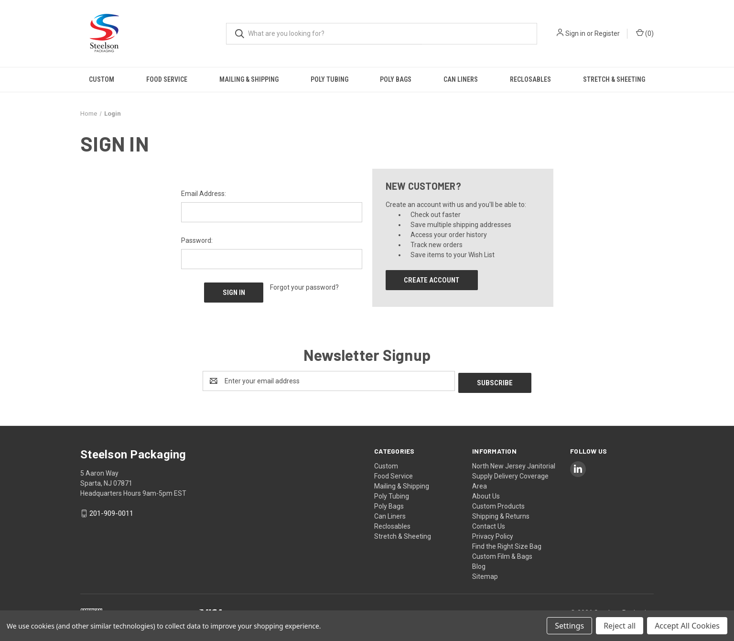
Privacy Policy (492, 534)
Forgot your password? (304, 287)
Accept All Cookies (687, 625)
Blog (479, 564)
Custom (101, 79)
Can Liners (460, 79)
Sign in (575, 33)
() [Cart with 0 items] (645, 33)
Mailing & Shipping (249, 79)
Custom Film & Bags (502, 554)
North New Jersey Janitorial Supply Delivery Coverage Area (513, 474)
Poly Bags (395, 79)
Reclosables (530, 79)
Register (607, 33)
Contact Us (488, 524)
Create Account (431, 280)
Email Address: (203, 193)
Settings (569, 625)
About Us (486, 494)
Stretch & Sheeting (614, 79)
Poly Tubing (329, 79)
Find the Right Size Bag (506, 544)
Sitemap (485, 574)
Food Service (166, 79)
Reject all (620, 625)
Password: (197, 240)
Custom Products (498, 504)
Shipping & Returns (500, 514)
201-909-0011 (111, 512)
